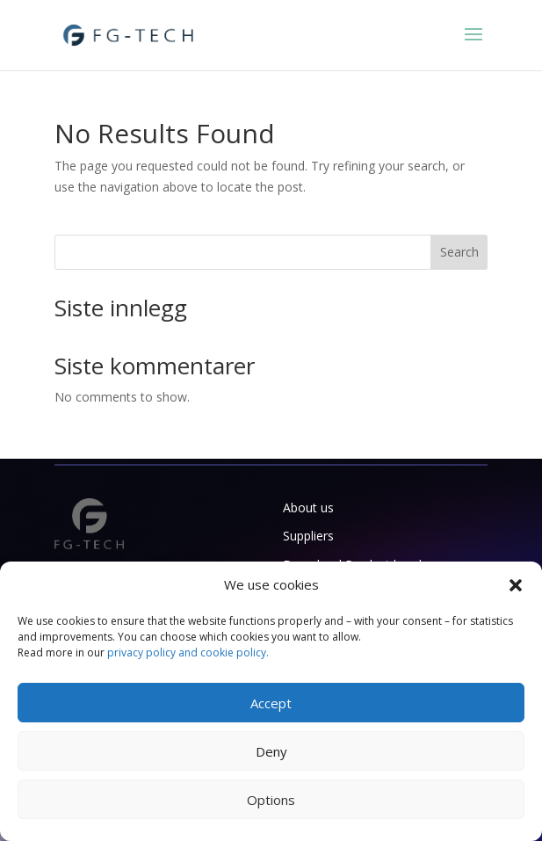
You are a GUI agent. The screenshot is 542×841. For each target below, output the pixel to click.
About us (308, 507)
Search (459, 251)
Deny (271, 751)
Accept (271, 703)
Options (271, 799)
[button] (515, 585)
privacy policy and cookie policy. (188, 652)
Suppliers (308, 535)
